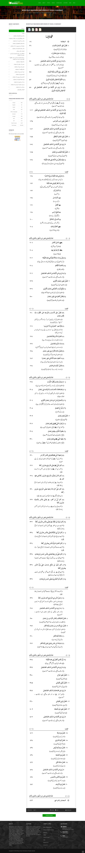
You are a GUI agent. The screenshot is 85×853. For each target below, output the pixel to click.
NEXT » (35, 810)
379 (21, 120)
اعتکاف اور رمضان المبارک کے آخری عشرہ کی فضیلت (17, 54)
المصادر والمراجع (21, 89)
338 (21, 118)
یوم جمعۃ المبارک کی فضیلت (18, 79)
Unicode (13, 114)
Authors (65, 2)
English (13, 104)
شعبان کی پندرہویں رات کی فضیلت (17, 46)
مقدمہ (23, 33)
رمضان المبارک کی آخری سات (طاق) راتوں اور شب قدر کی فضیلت (17, 58)
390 (21, 116)
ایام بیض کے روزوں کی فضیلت (18, 77)
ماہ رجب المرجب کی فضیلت (18, 40)
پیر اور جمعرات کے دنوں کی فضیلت (17, 84)
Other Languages (14, 111)
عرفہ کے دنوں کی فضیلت (19, 71)
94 (21, 104)
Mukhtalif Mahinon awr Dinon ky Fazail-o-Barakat (42, 12)
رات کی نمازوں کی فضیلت (19, 82)
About (43, 2)
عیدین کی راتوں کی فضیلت (19, 64)
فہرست (22, 30)
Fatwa (44, 834)
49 (21, 107)
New (70, 2)
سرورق (22, 28)
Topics (48, 2)
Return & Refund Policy (47, 827)
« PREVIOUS (29, 810)
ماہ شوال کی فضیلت (20, 61)
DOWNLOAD (68, 810)
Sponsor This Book (49, 815)
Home (39, 2)
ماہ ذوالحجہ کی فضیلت (19, 69)
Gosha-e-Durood (46, 837)
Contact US (45, 845)
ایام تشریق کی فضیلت (20, 74)
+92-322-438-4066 (65, 833)
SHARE (52, 810)
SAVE (56, 810)
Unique (14, 102)
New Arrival (13, 93)
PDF (14, 118)
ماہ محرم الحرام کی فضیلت (18, 35)
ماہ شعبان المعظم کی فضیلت (18, 43)
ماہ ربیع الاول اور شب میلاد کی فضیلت (16, 38)
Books (53, 2)
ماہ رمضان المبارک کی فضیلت (18, 48)
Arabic (14, 107)
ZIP (14, 120)
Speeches (45, 832)
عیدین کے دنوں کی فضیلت (19, 66)
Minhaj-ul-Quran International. (22, 850)
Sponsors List (45, 842)
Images (13, 116)
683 (21, 102)
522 (21, 109)
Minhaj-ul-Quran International (48, 829)
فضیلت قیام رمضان (20, 51)
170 (21, 114)
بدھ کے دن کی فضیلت (20, 87)
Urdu (74, 2)
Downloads (59, 2)
